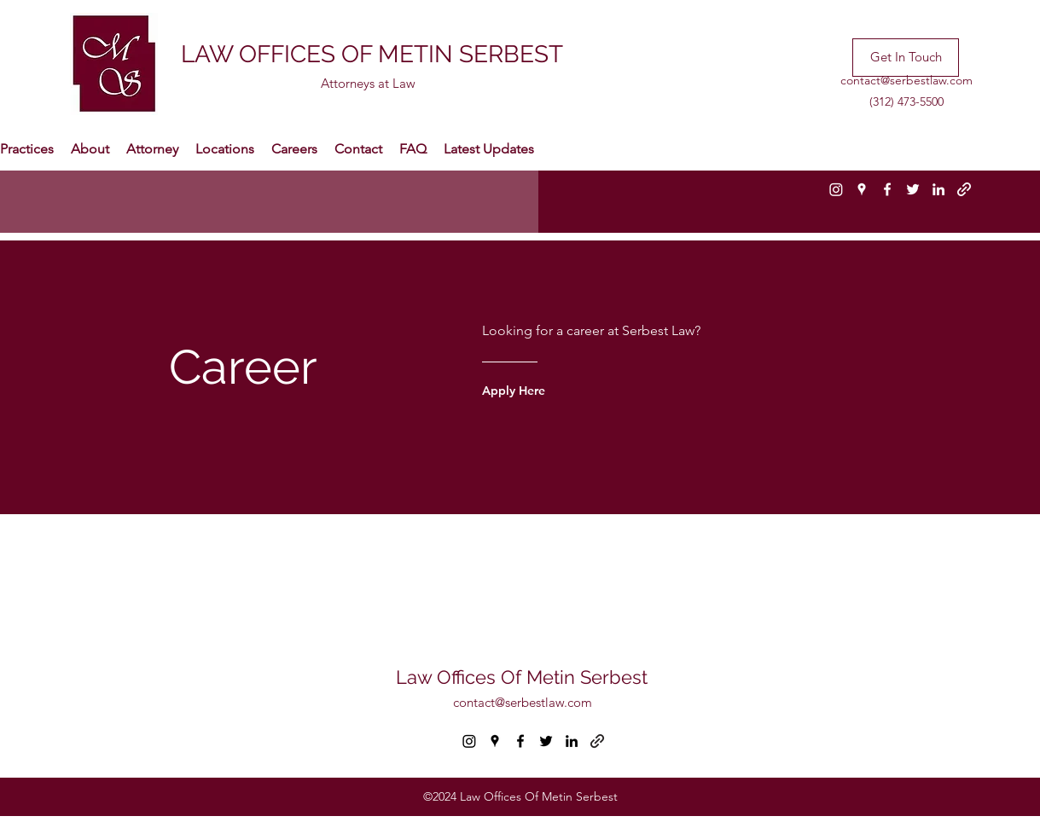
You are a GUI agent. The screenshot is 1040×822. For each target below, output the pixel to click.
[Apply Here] (548, 390)
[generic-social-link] (964, 189)
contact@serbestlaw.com (906, 80)
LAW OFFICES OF (279, 54)
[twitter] (912, 189)
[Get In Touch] (905, 57)
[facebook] (887, 189)
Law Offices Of (461, 677)
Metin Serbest (587, 677)
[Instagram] (836, 189)
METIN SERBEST (470, 54)
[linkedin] (938, 189)
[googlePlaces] (861, 189)
